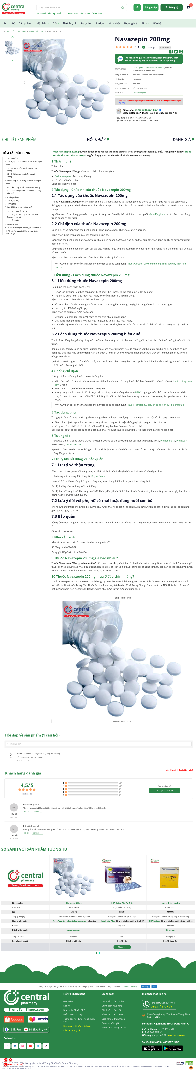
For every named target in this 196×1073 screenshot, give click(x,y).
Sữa (55, 23)
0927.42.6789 (161, 1006)
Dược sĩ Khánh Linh (146, 110)
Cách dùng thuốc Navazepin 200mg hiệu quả (24, 191)
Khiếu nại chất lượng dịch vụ (77, 1025)
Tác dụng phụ (13, 200)
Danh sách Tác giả (110, 1023)
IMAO (138, 392)
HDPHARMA (154, 921)
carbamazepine (73, 930)
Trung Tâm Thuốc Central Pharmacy (61, 1063)
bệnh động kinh (156, 214)
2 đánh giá (150, 47)
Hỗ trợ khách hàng (74, 994)
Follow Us (10, 1038)
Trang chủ (9, 23)
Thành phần (12, 158)
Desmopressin (73, 444)
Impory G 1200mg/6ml (170, 903)
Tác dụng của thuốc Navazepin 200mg (22, 169)
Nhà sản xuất (12, 224)
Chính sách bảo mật (129, 986)
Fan (13, 1029)
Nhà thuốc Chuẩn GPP (74, 1010)
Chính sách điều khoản (113, 1001)
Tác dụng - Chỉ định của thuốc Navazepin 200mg (23, 162)
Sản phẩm (25, 23)
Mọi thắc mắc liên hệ (154, 994)
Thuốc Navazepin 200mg (65, 151)
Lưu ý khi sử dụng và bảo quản (20, 207)
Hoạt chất (114, 23)
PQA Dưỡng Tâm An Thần (122, 903)
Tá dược (100, 23)
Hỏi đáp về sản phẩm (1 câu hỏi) (32, 735)
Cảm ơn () (37, 811)
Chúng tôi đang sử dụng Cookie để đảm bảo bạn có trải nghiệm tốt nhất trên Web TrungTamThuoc (88, 986)
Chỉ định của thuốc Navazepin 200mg (21, 175)
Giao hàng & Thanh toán (113, 1018)
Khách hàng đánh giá (23, 773)
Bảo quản (15, 220)
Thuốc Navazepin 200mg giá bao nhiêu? (24, 227)
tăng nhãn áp (98, 476)
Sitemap (106, 1027)
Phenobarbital (167, 440)
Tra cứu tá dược (95, 13)
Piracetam (170, 930)
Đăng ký (173, 7)
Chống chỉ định (13, 197)
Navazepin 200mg (74, 903)
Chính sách (108, 994)
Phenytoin (181, 440)
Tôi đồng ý (145, 986)
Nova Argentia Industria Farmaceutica (148, 67)
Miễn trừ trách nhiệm (73, 1014)
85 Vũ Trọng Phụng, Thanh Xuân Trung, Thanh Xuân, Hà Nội (169, 1015)
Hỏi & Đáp (98, 139)
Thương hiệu (131, 23)
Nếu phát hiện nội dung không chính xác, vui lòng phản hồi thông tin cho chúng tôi (150, 101)
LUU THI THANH (158, 1029)
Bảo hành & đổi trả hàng (113, 1014)
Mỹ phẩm (41, 23)
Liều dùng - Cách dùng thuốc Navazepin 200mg (23, 182)
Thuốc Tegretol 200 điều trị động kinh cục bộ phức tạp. (155, 404)
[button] (96, 953)
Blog (144, 23)
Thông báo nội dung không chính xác (79, 1020)
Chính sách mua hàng (112, 1005)
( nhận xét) (27, 794)
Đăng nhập (151, 7)
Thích (19, 760)
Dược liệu (86, 23)
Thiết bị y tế (69, 23)
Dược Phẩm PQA (107, 921)
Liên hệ (157, 23)
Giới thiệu (68, 1001)
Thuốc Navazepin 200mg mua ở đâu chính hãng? (21, 232)
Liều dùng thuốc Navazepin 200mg (25, 187)
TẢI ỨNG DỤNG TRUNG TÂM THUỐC (160, 1042)
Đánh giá (183, 139)
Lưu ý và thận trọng (19, 211)
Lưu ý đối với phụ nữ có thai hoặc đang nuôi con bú (23, 215)
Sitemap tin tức (118, 1027)
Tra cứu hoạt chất (74, 13)
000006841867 (152, 1031)
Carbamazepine (139, 93)
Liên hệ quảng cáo (72, 1030)
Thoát (154, 986)
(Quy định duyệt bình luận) (181, 770)
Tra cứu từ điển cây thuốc (49, 13)
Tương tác (11, 204)
